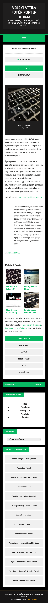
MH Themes (32, 599)
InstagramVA (24, 75)
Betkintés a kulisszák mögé (24, 496)
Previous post (10, 384)
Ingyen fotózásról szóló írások (24, 561)
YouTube (25, 413)
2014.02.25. (25, 59)
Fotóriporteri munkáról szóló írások (24, 571)
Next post (39, 384)
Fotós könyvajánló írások (24, 580)
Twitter (25, 417)
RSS (25, 403)
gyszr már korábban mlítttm (30, 197)
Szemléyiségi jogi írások (24, 524)
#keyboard (24, 345)
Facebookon (27, 325)
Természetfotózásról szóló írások (24, 543)
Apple (24, 352)
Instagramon (10, 328)
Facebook (25, 407)
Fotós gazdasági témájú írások (24, 505)
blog (24, 365)
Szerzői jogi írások (24, 515)
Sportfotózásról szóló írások (24, 552)
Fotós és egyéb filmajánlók (24, 458)
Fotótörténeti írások (24, 533)
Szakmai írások (24, 486)
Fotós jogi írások (24, 468)
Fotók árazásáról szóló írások (24, 477)
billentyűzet (24, 359)
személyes (24, 372)
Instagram (25, 410)
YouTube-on (22, 328)
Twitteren (37, 325)
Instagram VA (14, 252)
